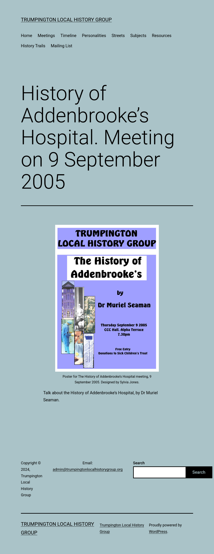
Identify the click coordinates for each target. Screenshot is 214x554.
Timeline (68, 35)
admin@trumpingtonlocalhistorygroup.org (87, 469)
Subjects (138, 35)
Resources (162, 35)
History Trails (33, 45)
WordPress (158, 531)
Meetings (46, 35)
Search (139, 463)
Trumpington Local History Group (66, 20)
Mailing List (61, 45)
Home (26, 35)
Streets (118, 35)
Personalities (94, 35)
